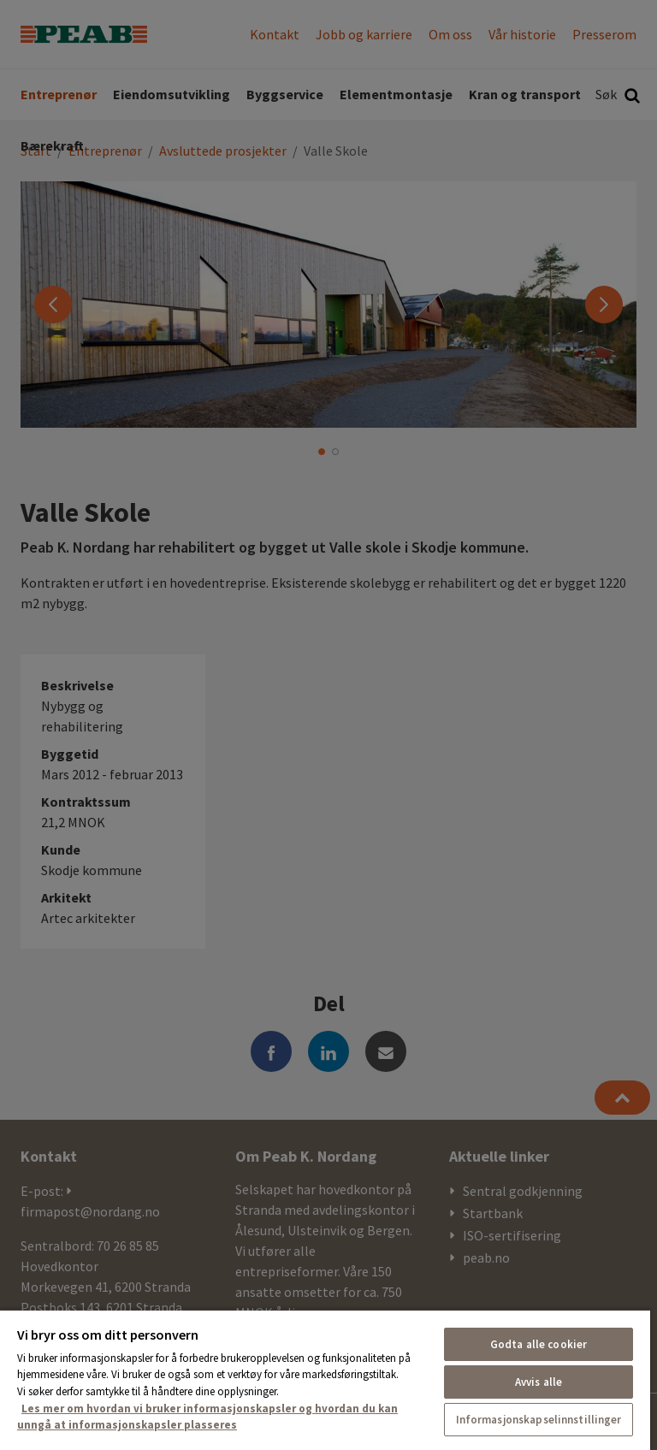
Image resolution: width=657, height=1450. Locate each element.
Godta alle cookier (538, 1344)
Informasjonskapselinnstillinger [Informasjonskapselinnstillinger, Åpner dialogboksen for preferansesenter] (539, 1419)
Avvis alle (538, 1382)
